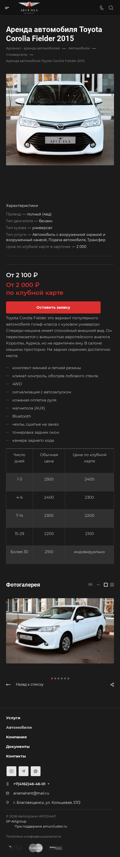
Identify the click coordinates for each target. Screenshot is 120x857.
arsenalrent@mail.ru (31, 793)
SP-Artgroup (16, 821)
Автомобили (19, 727)
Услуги (13, 717)
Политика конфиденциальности (33, 836)
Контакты (16, 756)
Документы (18, 746)
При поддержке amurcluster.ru (36, 827)
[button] (52, 678)
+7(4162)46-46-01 (29, 783)
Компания (16, 737)
